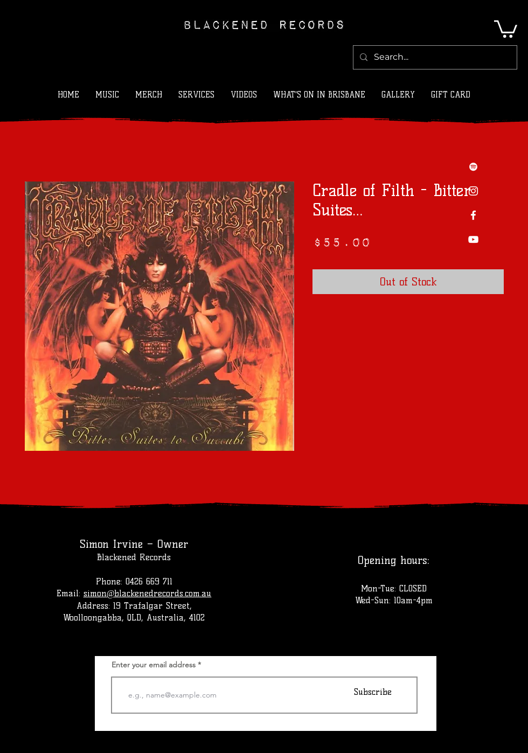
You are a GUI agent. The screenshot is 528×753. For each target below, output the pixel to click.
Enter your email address (154, 664)
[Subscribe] (372, 691)
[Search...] (434, 57)
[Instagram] (473, 191)
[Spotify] (473, 167)
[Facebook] (473, 215)
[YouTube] (473, 239)
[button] (505, 28)
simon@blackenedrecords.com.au (148, 593)
